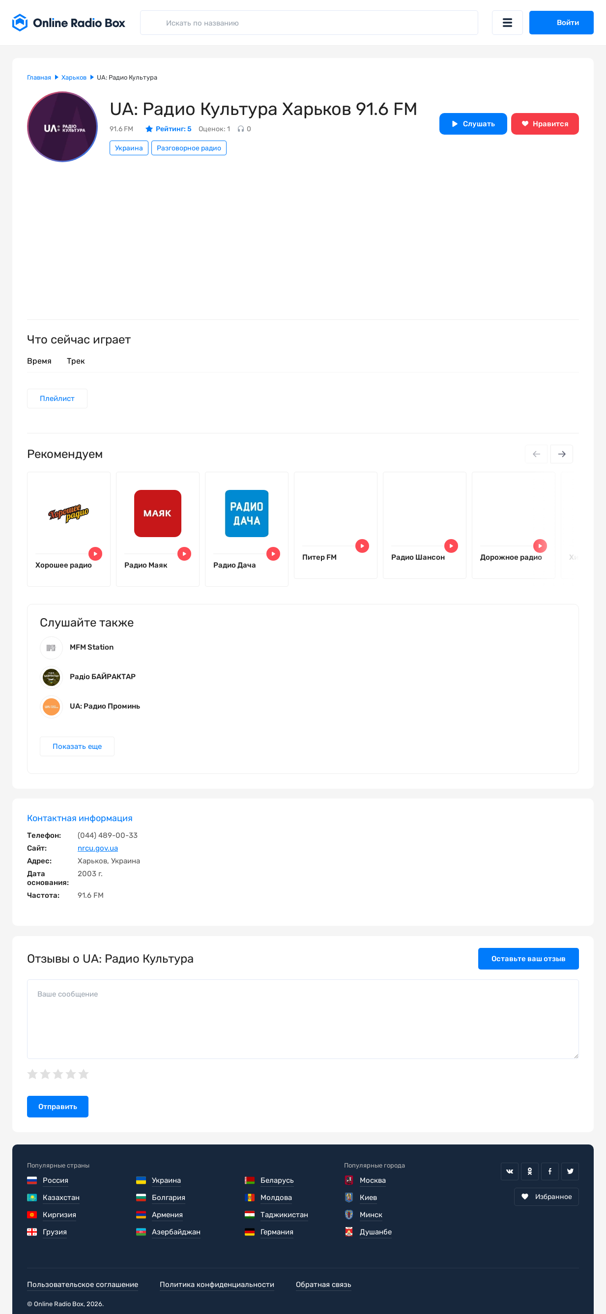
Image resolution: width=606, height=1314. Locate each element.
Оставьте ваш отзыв (528, 958)
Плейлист (57, 398)
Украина (129, 148)
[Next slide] (561, 454)
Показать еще (77, 746)
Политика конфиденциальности (217, 1284)
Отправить (57, 1106)
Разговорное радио (189, 148)
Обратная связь (323, 1284)
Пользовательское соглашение (82, 1284)
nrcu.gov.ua (98, 848)
